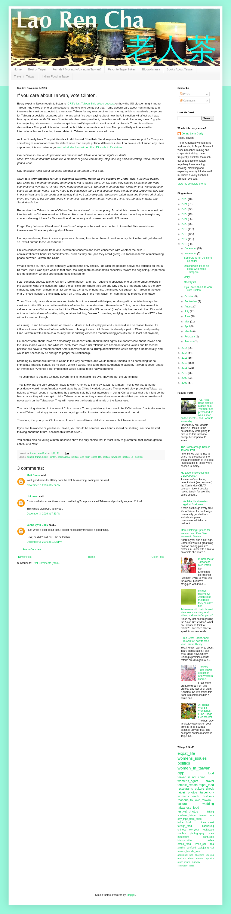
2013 (185, 357)
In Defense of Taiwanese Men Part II (205, 562)
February (190, 336)
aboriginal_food (185, 855)
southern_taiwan (187, 815)
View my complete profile (192, 183)
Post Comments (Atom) (46, 563)
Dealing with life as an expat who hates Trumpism (196, 269)
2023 (185, 208)
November (191, 253)
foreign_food (185, 826)
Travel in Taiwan (24, 76)
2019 (185, 229)
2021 (185, 219)
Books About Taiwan (180, 69)
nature (199, 858)
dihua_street (207, 822)
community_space (186, 866)
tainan (203, 815)
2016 (185, 244)
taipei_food (206, 785)
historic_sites (185, 840)
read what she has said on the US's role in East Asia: (89, 147)
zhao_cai (200, 843)
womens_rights (188, 781)
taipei (181, 792)
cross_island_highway (189, 862)
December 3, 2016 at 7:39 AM (44, 513)
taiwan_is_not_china (191, 777)
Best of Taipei (37, 69)
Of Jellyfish (190, 282)
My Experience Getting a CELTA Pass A (195, 474)
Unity (187, 277)
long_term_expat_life (90, 457)
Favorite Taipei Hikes (122, 69)
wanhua (182, 833)
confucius (208, 836)
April (187, 326)
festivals (208, 796)
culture (182, 803)
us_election (137, 457)
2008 (185, 382)
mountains (183, 836)
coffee (210, 840)
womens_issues (192, 758)
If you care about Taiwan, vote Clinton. (198, 289)
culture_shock (204, 788)
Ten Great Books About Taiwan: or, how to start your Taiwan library (195, 641)
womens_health (188, 796)
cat (212, 847)
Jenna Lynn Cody (37, 524)
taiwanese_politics (120, 457)
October (189, 296)
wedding (208, 803)
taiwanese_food (188, 807)
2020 (185, 223)
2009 (185, 377)
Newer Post (24, 556)
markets (182, 858)
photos (192, 792)
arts (212, 815)
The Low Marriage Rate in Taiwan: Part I (195, 449)
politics (106, 457)
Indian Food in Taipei (55, 76)
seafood (191, 847)
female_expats (188, 785)
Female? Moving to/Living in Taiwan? (76, 69)
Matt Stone (33, 475)
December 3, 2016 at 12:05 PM (44, 541)
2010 (185, 372)
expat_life (186, 753)
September (191, 301)
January (189, 341)
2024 (185, 204)
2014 (185, 352)
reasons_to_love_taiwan (194, 800)
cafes (211, 833)
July (187, 311)
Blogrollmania (151, 69)
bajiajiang (203, 847)
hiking (210, 811)
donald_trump (34, 457)
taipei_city (207, 792)
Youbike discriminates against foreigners (195, 503)
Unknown (32, 496)
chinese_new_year (188, 829)
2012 (185, 362)
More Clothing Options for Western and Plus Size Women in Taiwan (195, 533)
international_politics (68, 457)
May (187, 321)
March (188, 331)
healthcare (208, 829)
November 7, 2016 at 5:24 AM (44, 485)
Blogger (130, 894)
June (188, 316)
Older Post (157, 556)
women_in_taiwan (194, 768)
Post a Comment (31, 549)
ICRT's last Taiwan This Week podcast (91, 103)
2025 (185, 199)
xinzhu (181, 847)
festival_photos (188, 811)
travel (210, 781)
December (191, 248)
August (189, 306)
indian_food (184, 822)
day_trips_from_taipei (190, 818)
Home (18, 69)
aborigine (199, 855)
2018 (185, 234)
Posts (185, 94)
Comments (187, 100)
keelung (210, 855)
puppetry (209, 858)
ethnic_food (184, 843)
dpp (181, 773)
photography (197, 833)
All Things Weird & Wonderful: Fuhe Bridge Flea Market (205, 711)
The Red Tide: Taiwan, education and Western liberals (205, 673)
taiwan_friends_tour (189, 851)
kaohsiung (208, 826)
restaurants (185, 788)
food (211, 773)
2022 (185, 214)
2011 (185, 367)
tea (212, 843)
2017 (185, 239)
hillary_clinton (49, 457)
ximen (191, 858)
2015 (185, 347)
